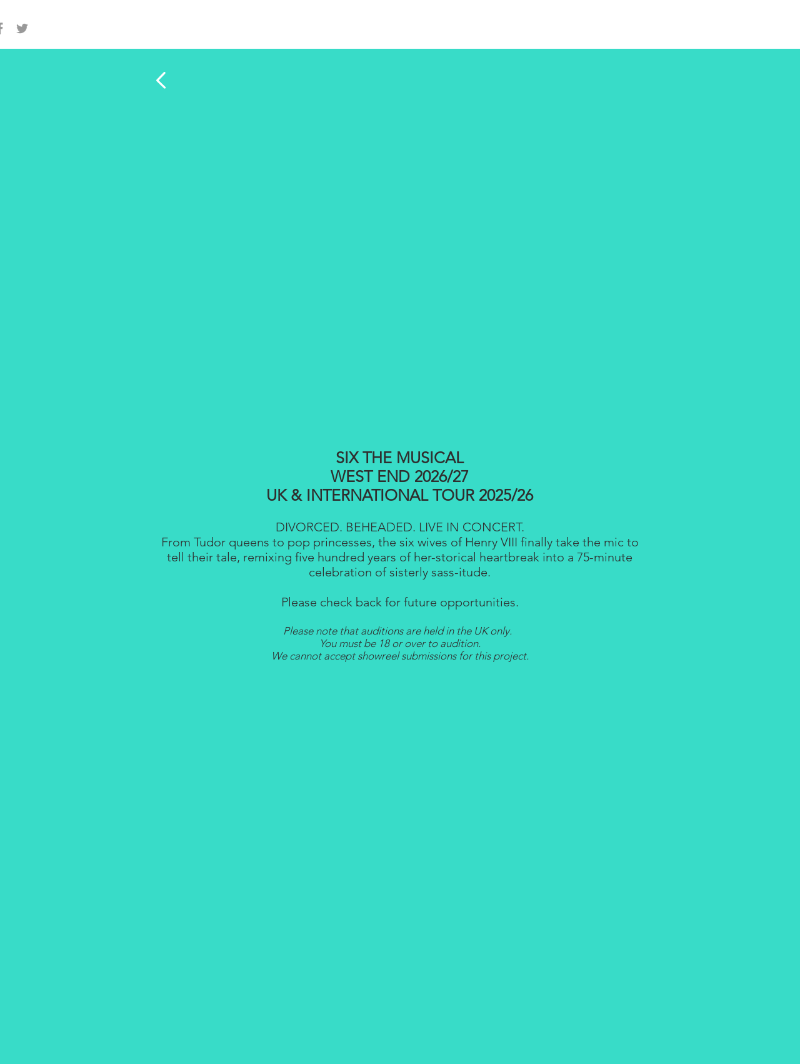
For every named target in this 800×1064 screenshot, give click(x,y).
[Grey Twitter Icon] (22, 28)
